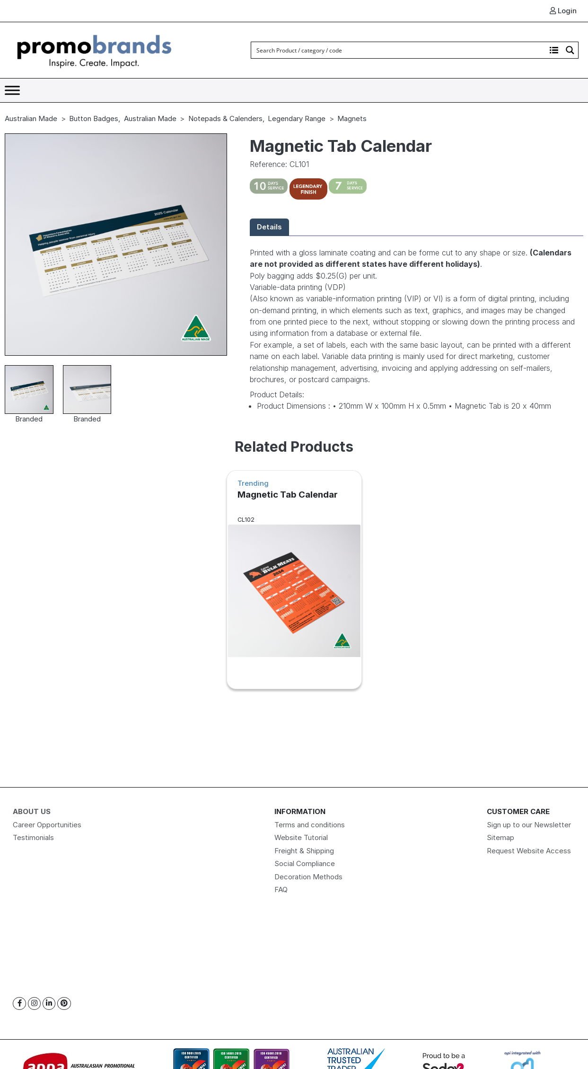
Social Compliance (304, 863)
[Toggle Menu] (12, 90)
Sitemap (500, 837)
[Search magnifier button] (570, 50)
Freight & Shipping (304, 850)
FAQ (281, 889)
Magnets (352, 118)
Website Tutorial (301, 837)
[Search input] (399, 50)
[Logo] (94, 49)
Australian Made (31, 118)
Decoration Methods (308, 876)
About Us (32, 811)
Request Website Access (529, 850)
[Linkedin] (49, 1003)
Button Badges (93, 118)
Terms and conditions (309, 824)
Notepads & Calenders (225, 118)
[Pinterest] (64, 1003)
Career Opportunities (47, 824)
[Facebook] (19, 1003)
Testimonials (33, 837)
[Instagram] (34, 1003)
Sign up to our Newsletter (529, 824)
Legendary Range (296, 118)
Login (563, 10)
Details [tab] (269, 226)
